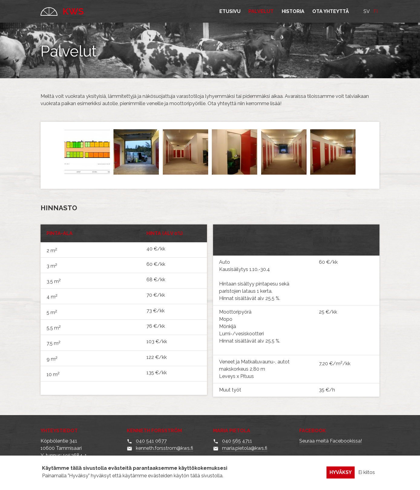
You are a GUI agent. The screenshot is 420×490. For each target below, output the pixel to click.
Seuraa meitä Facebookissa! (330, 441)
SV (366, 11)
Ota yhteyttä (330, 11)
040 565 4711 (237, 441)
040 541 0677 (151, 441)
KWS (62, 11)
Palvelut (261, 11)
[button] (87, 175)
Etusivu (230, 11)
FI (375, 11)
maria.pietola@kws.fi (244, 448)
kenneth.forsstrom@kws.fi (164, 448)
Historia (293, 11)
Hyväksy (341, 475)
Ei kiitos (366, 475)
